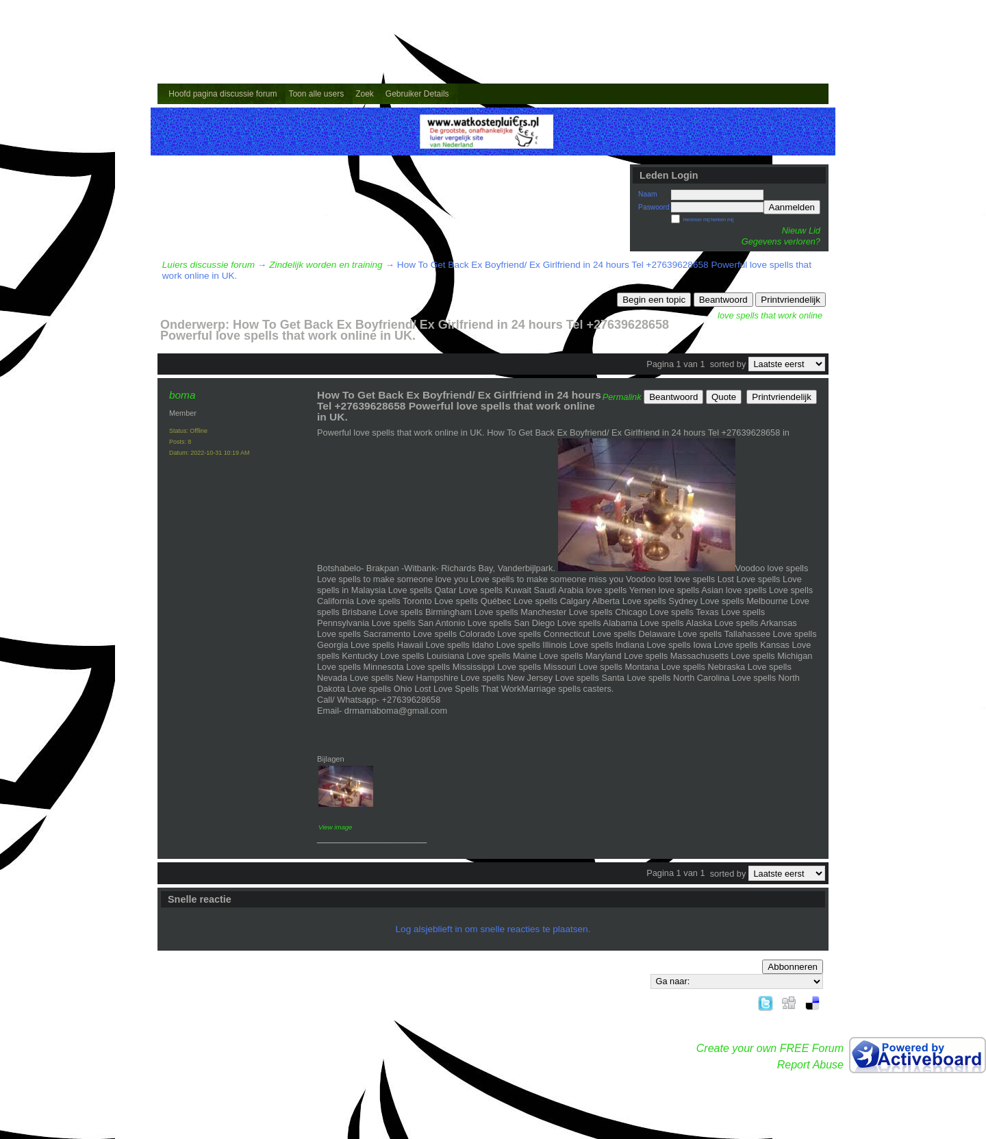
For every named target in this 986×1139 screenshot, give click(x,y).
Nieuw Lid (801, 230)
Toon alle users (316, 94)
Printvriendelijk (790, 300)
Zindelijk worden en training (325, 265)
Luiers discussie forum (208, 265)
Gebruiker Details (417, 94)
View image (335, 827)
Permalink (622, 397)
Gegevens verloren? (781, 241)
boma (182, 395)
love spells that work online (770, 315)
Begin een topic (653, 300)
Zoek (364, 94)
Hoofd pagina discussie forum (222, 94)
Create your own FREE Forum (770, 1048)
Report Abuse (810, 1065)
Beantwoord (723, 300)
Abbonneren (793, 967)
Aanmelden (792, 207)
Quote (723, 397)
